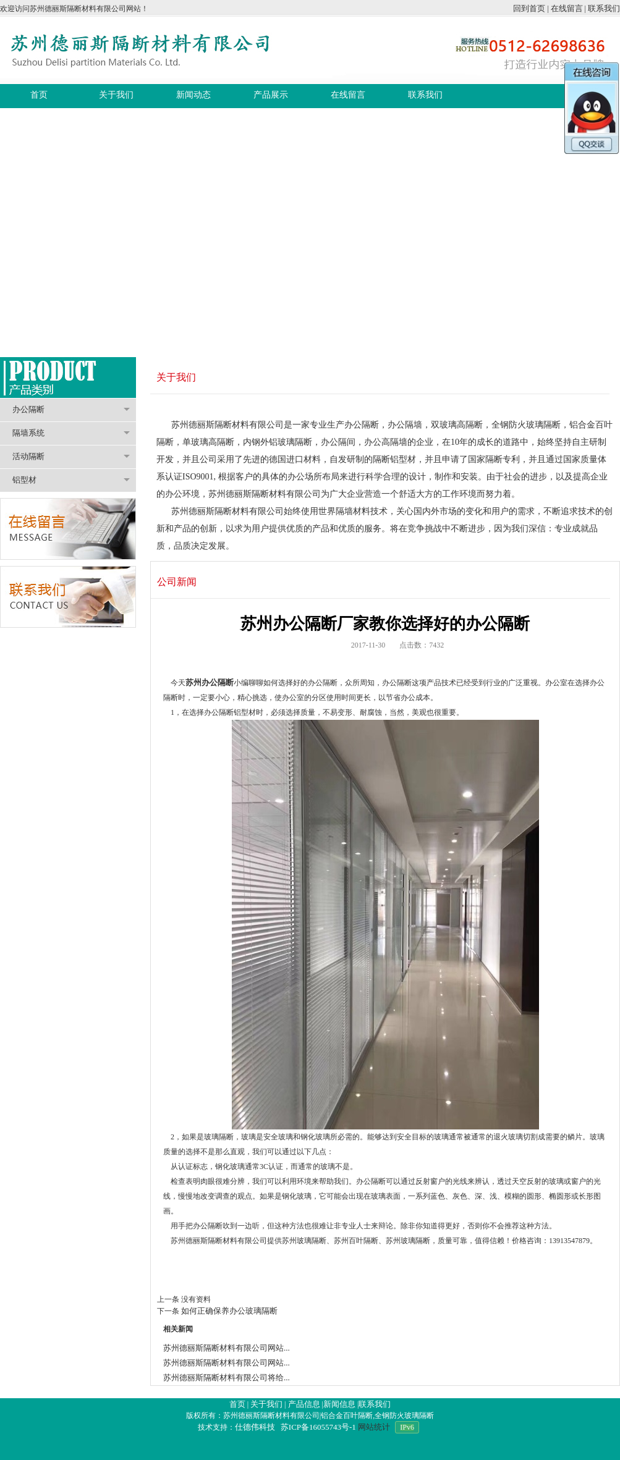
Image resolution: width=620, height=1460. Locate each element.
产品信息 (304, 1404)
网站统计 (374, 1427)
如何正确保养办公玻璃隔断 (229, 1310)
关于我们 (266, 1404)
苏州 (193, 682)
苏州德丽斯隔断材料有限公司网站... (226, 1347)
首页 (237, 1404)
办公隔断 (71, 409)
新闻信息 (339, 1404)
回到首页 (529, 8)
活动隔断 (71, 456)
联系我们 (604, 8)
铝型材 (71, 479)
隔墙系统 (71, 432)
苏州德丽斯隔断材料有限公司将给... (226, 1377)
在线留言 (567, 8)
